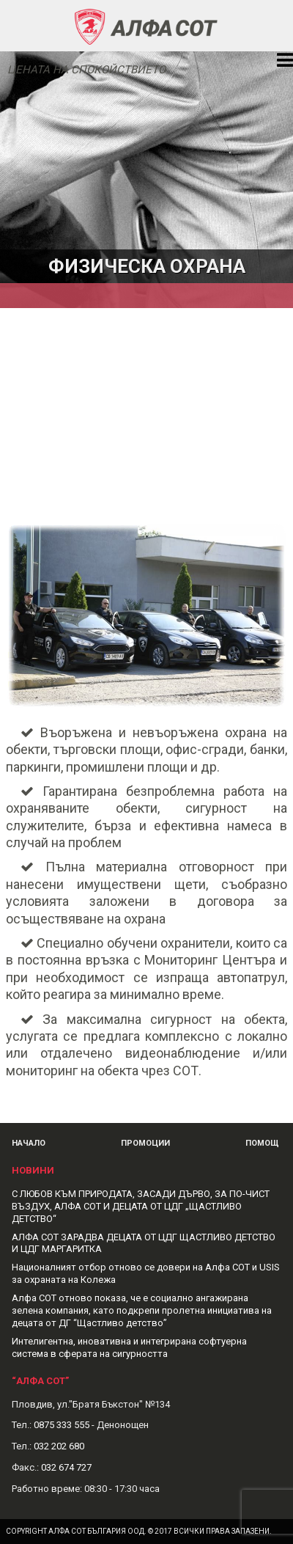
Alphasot (146, 26)
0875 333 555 (61, 1424)
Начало (28, 1143)
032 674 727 (66, 1467)
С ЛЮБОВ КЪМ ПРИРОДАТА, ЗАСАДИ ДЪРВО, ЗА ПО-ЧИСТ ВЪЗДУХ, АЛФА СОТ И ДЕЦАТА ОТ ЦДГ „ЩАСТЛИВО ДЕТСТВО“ (141, 1206)
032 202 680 (59, 1446)
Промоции (145, 1143)
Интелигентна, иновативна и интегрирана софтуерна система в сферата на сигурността (129, 1347)
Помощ (262, 1143)
